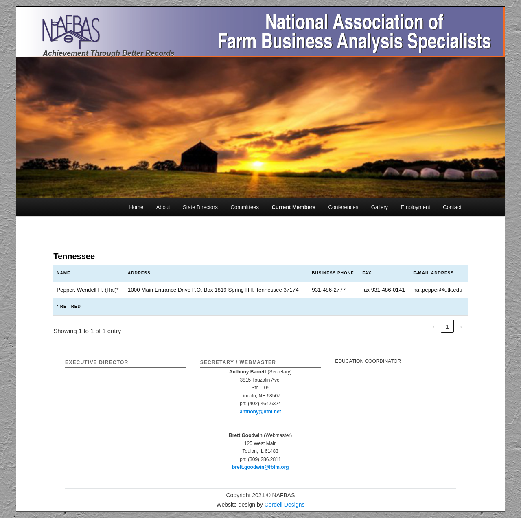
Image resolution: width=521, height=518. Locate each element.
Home (136, 207)
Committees (245, 207)
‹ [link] (433, 326)
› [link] (461, 326)
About (163, 207)
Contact (452, 207)
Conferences (343, 207)
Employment (415, 207)
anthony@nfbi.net (260, 412)
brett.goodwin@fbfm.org (260, 467)
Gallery (379, 207)
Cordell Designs (285, 504)
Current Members (293, 207)
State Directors (200, 207)
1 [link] (447, 326)
